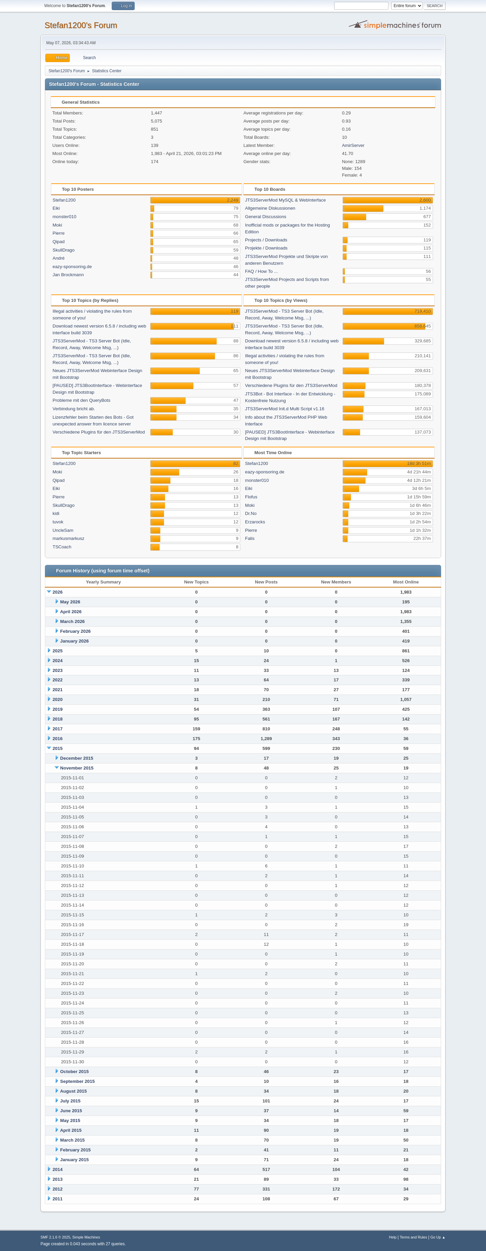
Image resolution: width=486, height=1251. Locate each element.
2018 (58, 719)
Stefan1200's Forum (81, 25)
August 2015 (73, 1091)
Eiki (56, 208)
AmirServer (353, 145)
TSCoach (62, 546)
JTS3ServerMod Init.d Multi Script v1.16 (284, 408)
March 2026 (72, 621)
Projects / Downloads (266, 239)
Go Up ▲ (438, 1237)
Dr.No (250, 513)
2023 (58, 670)
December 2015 (76, 758)
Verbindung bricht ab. (74, 408)
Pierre (59, 233)
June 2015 (71, 1110)
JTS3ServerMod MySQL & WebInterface (285, 200)
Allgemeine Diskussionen (270, 208)
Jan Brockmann (68, 274)
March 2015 (72, 1140)
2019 (58, 709)
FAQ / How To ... (261, 271)
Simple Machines (86, 1237)
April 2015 (71, 1130)
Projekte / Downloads (266, 248)
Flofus (251, 496)
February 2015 (75, 1149)
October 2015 (74, 1071)
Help (393, 1237)
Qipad (59, 241)
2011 (58, 1198)
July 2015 (70, 1100)
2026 (58, 592)
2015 (58, 748)
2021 (58, 689)
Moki (57, 225)
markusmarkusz (68, 538)
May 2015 (70, 1120)
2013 (58, 1179)
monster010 (64, 216)
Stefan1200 (64, 200)
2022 (58, 679)
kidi (56, 513)
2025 (58, 650)
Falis (249, 538)
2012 (58, 1189)
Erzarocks (255, 521)
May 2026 (70, 601)
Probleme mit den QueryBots (81, 400)
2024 (58, 660)
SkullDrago (64, 250)
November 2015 (76, 768)
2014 (58, 1169)
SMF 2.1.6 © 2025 (55, 1237)
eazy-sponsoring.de (72, 266)
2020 (58, 699)
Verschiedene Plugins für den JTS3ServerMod (99, 432)
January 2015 (74, 1159)
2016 (58, 738)
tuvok (58, 521)
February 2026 (75, 631)
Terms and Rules (413, 1237)
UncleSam (63, 530)
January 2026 (74, 641)
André (59, 258)
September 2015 (77, 1081)
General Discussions (265, 216)
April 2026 (71, 611)
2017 (58, 728)
